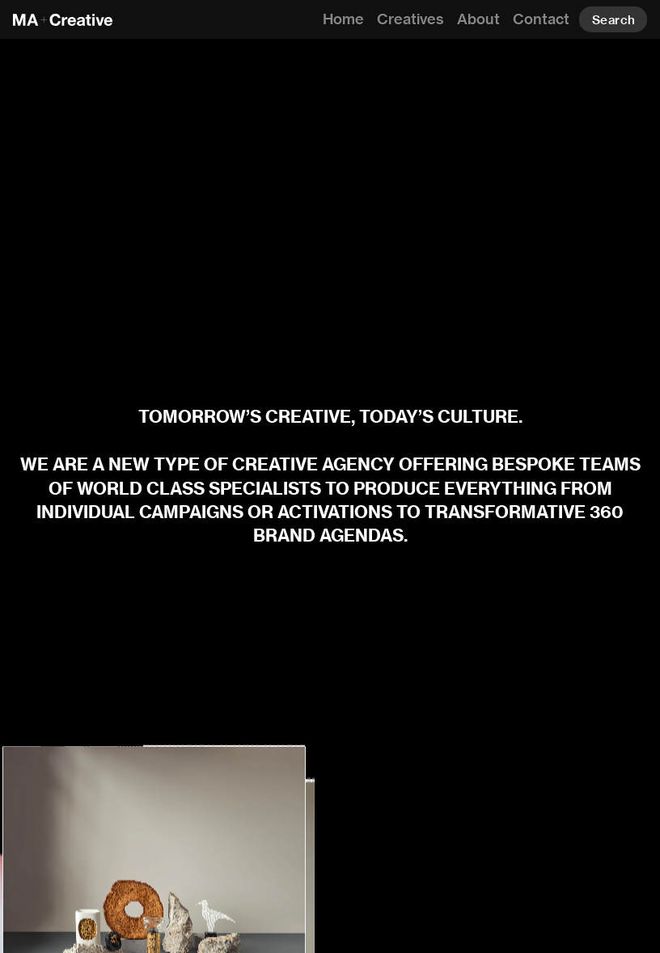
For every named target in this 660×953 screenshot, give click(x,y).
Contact (541, 19)
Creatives (410, 19)
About (478, 19)
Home (343, 19)
